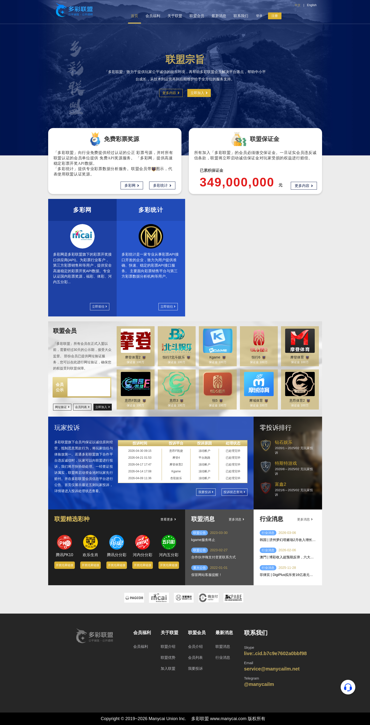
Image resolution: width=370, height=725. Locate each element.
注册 (274, 16)
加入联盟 (168, 668)
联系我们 (241, 16)
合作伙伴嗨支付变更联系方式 (213, 557)
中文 (298, 5)
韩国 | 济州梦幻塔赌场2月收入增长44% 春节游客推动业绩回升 (288, 540)
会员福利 (153, 16)
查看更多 (168, 519)
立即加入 (199, 93)
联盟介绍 (168, 646)
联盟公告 (199, 533)
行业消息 (268, 533)
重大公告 (199, 568)
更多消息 (236, 519)
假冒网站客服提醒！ (206, 575)
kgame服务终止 (203, 540)
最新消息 (219, 16)
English (311, 5)
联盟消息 (222, 646)
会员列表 (82, 407)
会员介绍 (195, 646)
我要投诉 (206, 492)
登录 (259, 16)
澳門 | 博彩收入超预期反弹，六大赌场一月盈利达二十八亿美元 (288, 557)
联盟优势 (168, 657)
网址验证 (62, 407)
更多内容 (170, 93)
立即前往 (99, 306)
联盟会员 (197, 16)
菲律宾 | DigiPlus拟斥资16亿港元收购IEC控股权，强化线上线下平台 (288, 575)
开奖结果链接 (64, 571)
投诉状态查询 (234, 492)
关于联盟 (175, 16)
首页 (134, 16)
